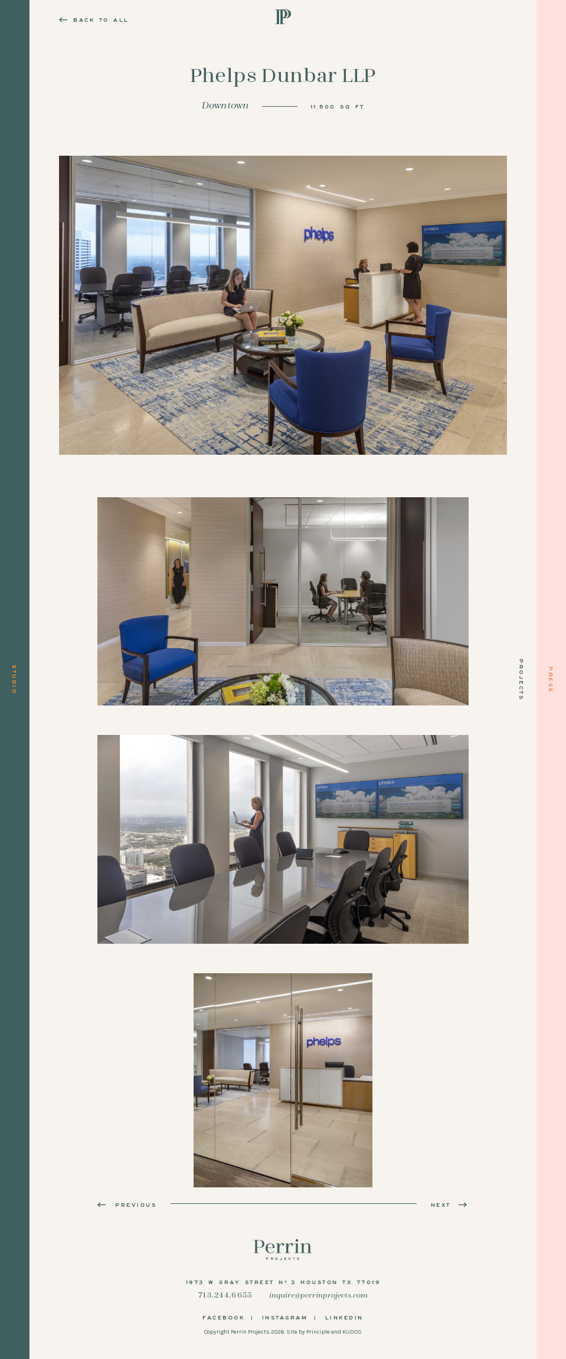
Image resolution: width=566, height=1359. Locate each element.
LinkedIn (344, 1317)
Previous (126, 1204)
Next (450, 1204)
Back (94, 19)
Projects (522, 679)
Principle (318, 1331)
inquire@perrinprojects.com (318, 1295)
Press (551, 680)
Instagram (285, 1317)
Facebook (223, 1317)
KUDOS (352, 1331)
